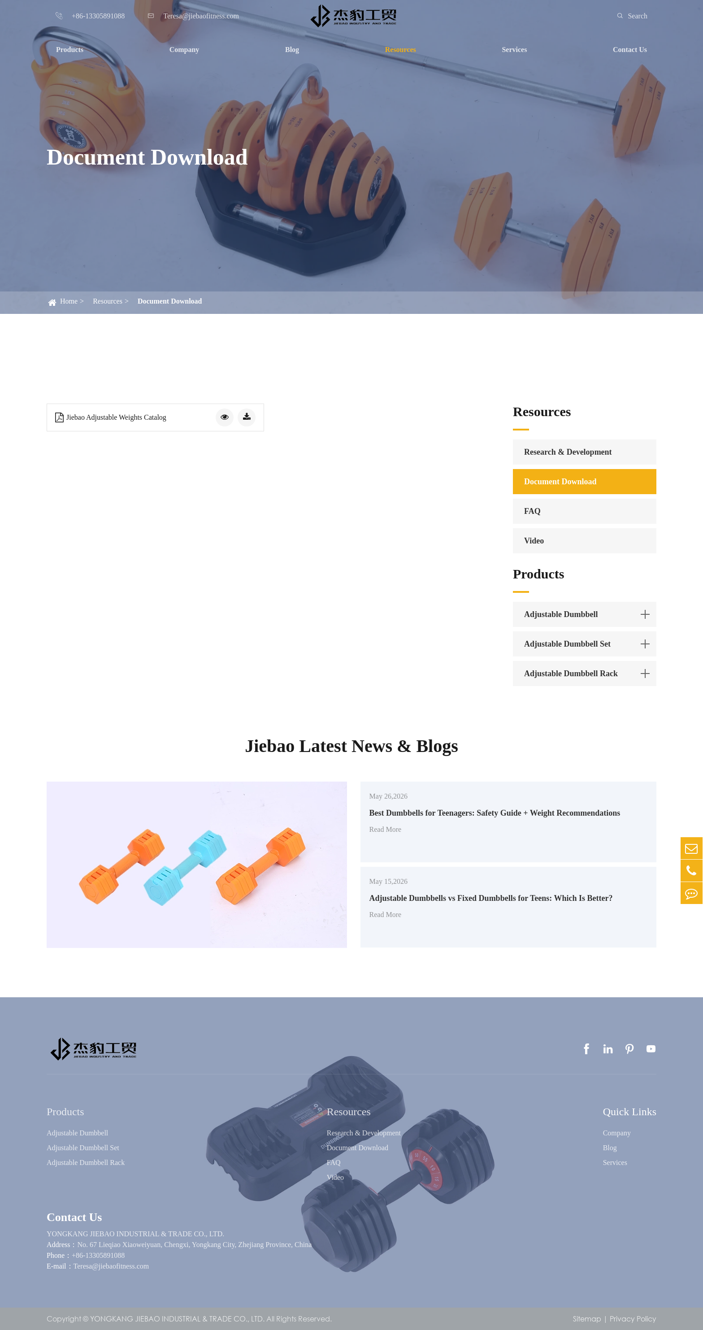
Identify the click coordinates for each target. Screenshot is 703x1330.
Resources (400, 49)
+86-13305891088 (98, 1255)
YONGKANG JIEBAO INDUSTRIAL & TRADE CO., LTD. (135, 1234)
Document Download (170, 301)
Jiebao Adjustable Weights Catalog (110, 417)
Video (534, 540)
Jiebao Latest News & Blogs (351, 746)
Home (69, 301)
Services (514, 49)
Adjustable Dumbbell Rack (571, 673)
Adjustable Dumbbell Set (567, 643)
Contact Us (630, 49)
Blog (292, 49)
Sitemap (587, 1318)
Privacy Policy (633, 1318)
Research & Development (568, 452)
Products (69, 49)
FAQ (532, 511)
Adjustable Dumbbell (561, 614)
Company (184, 49)
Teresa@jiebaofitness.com (111, 1266)
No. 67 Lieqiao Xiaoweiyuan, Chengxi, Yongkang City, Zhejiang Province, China (194, 1244)
